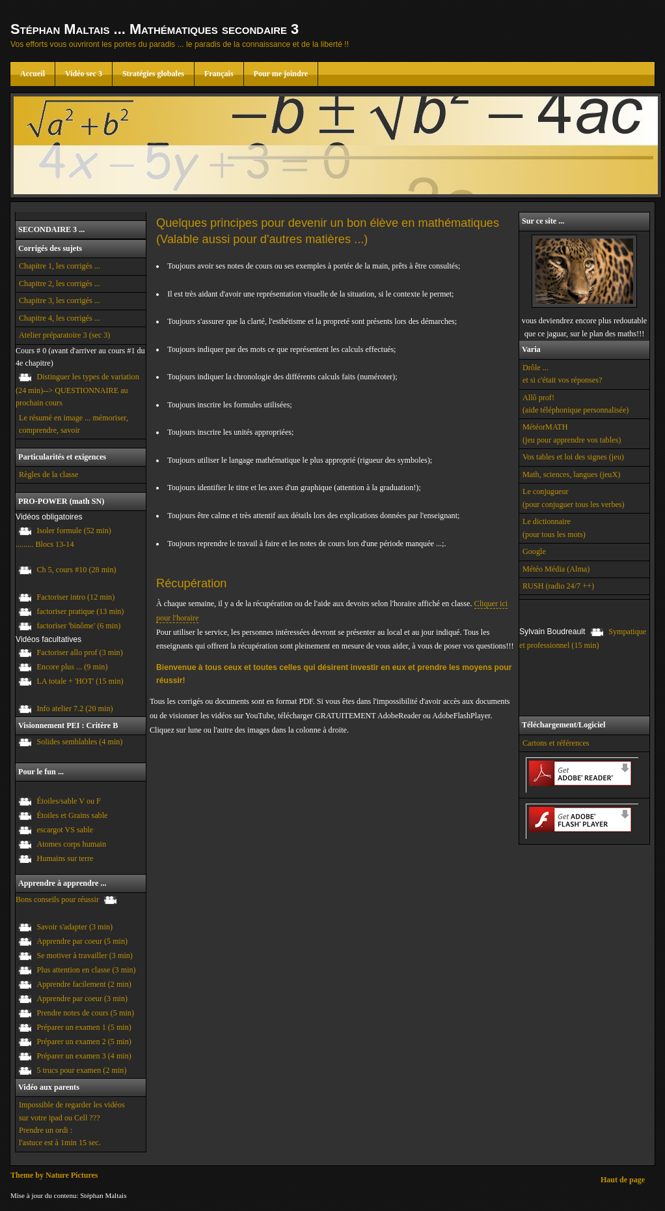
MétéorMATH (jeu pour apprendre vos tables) (571, 433)
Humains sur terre (64, 858)
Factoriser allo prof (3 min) (79, 653)
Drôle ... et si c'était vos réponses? (562, 374)
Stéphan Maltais (103, 1195)
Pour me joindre (281, 73)
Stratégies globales (153, 73)
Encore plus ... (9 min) (71, 667)
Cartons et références (556, 743)
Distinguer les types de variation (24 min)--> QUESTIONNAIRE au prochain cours (77, 389)
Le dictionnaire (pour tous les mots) (554, 527)
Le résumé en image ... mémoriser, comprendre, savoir (73, 424)
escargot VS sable (64, 829)
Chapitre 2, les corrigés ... (59, 283)
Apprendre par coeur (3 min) (82, 998)
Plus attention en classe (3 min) (85, 969)
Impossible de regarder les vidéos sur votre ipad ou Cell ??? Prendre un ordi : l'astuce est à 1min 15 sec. (72, 1123)
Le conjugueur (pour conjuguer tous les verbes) (573, 497)
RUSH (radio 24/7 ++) (558, 586)
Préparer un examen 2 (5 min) (83, 1041)
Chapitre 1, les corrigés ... (59, 265)
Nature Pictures (72, 1175)
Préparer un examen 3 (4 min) (83, 1055)
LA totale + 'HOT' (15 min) (79, 681)
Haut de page (623, 1179)
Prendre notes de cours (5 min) (85, 1012)
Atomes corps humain (71, 844)
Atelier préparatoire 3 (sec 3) (64, 335)
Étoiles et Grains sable (71, 815)
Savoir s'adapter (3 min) (74, 926)
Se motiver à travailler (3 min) (84, 955)
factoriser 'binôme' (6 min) (78, 625)
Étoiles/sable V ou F (68, 801)
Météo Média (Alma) (556, 569)
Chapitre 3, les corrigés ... (59, 300)
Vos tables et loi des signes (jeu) (573, 456)
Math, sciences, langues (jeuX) (571, 474)
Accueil (32, 73)
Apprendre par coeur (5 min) (82, 941)
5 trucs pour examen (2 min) (81, 1070)
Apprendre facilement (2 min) (83, 984)
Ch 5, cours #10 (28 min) (76, 570)
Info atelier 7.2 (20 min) (74, 708)
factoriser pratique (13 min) (80, 611)
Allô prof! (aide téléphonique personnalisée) (575, 404)
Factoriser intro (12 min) (75, 597)
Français (219, 73)
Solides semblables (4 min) (79, 741)
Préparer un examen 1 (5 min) (83, 1027)
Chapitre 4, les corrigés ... (59, 318)
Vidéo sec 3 (83, 73)
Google (534, 551)
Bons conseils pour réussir (57, 899)
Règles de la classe (48, 474)
